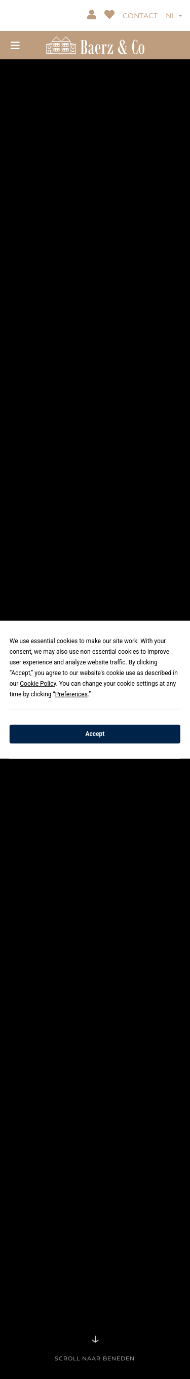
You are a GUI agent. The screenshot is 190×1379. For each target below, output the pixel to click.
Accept (95, 733)
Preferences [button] (71, 693)
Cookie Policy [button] (38, 683)
